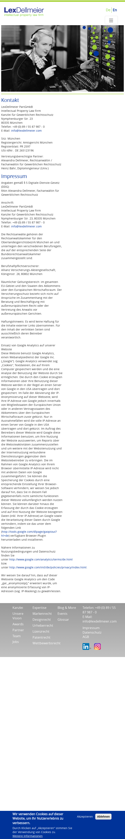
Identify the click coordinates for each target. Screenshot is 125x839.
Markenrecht (42, 613)
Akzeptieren (85, 816)
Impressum (91, 628)
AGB (86, 637)
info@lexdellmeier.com (26, 130)
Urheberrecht (43, 625)
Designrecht (42, 619)
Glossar (63, 619)
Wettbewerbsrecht (47, 643)
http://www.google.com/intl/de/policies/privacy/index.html (48, 567)
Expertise (39, 607)
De (108, 10)
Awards (18, 624)
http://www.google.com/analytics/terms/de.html (41, 559)
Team (16, 636)
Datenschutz (92, 632)
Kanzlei (17, 607)
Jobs (15, 642)
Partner (18, 630)
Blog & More (67, 607)
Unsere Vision (17, 615)
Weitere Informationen (27, 836)
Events (62, 613)
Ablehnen (103, 816)
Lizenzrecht (41, 631)
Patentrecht (41, 637)
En (115, 10)
